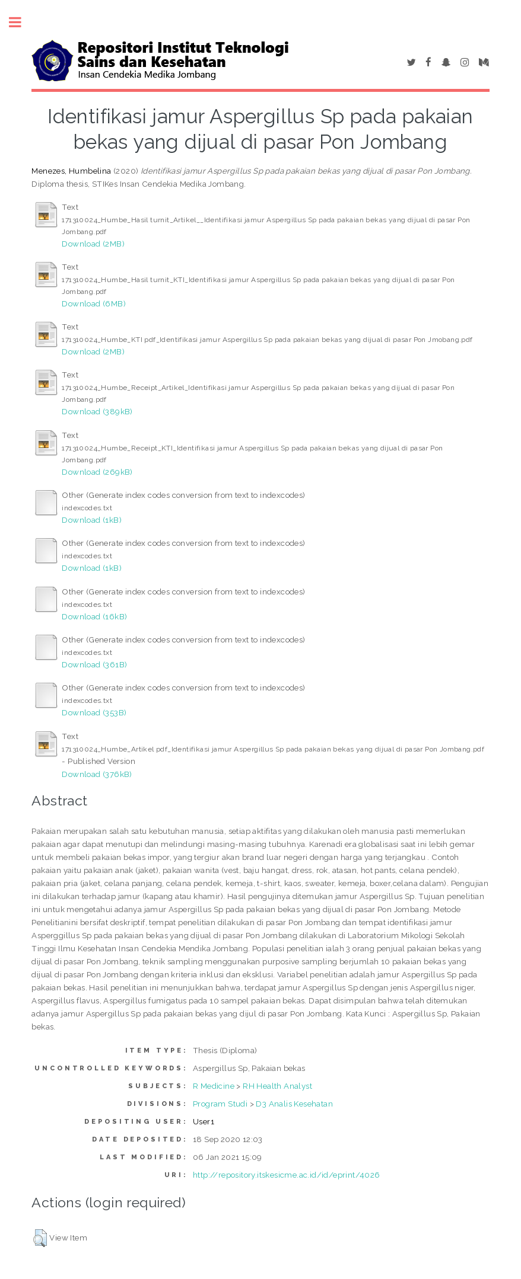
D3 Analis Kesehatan (294, 1103)
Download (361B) (94, 664)
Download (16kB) (94, 616)
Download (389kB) (97, 411)
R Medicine (213, 1086)
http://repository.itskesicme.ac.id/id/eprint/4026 (286, 1174)
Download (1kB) (92, 520)
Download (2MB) (93, 243)
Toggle (21, 22)
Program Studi (220, 1103)
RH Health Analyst (277, 1086)
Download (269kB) (97, 472)
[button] (40, 1238)
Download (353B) (94, 712)
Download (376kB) (97, 774)
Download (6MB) (94, 303)
